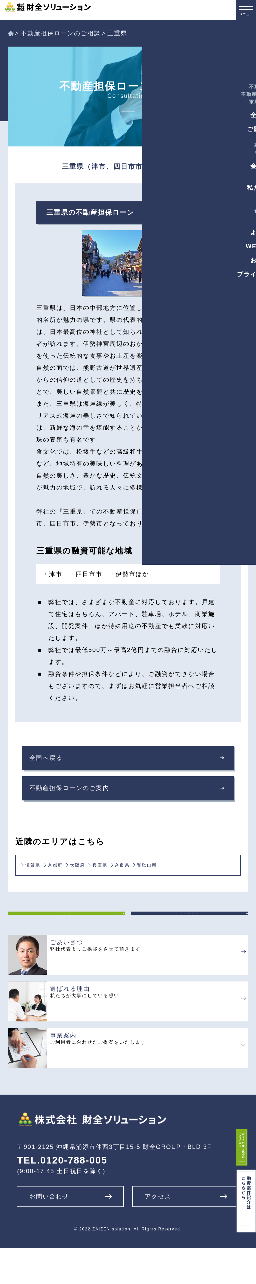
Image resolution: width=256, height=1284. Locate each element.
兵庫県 (146, 876)
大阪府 (111, 876)
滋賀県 (39, 876)
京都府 (75, 876)
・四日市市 (85, 574)
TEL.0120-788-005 (62, 1196)
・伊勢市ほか (129, 574)
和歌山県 (42, 884)
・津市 (52, 574)
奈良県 (182, 876)
